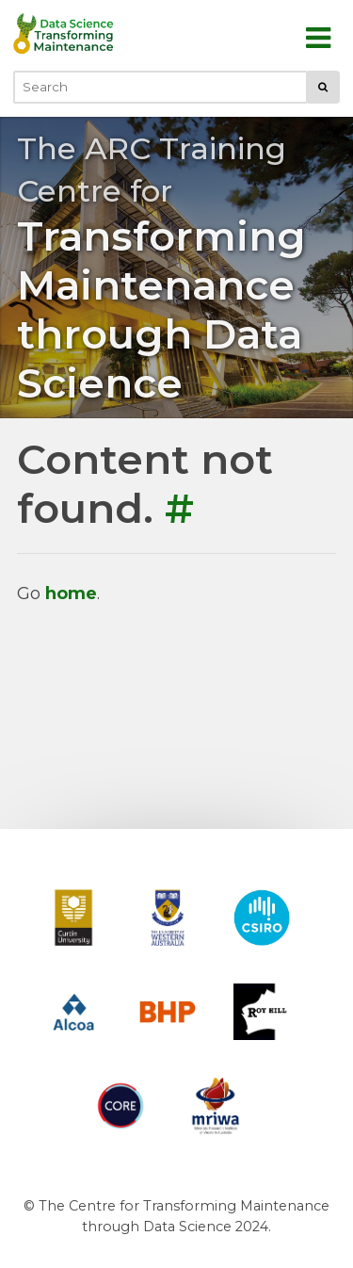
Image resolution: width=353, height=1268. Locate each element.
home (71, 593)
